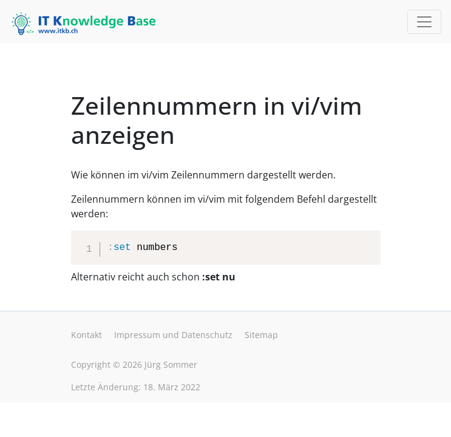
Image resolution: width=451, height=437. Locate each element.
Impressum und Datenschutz (173, 334)
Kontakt (86, 334)
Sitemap (261, 334)
